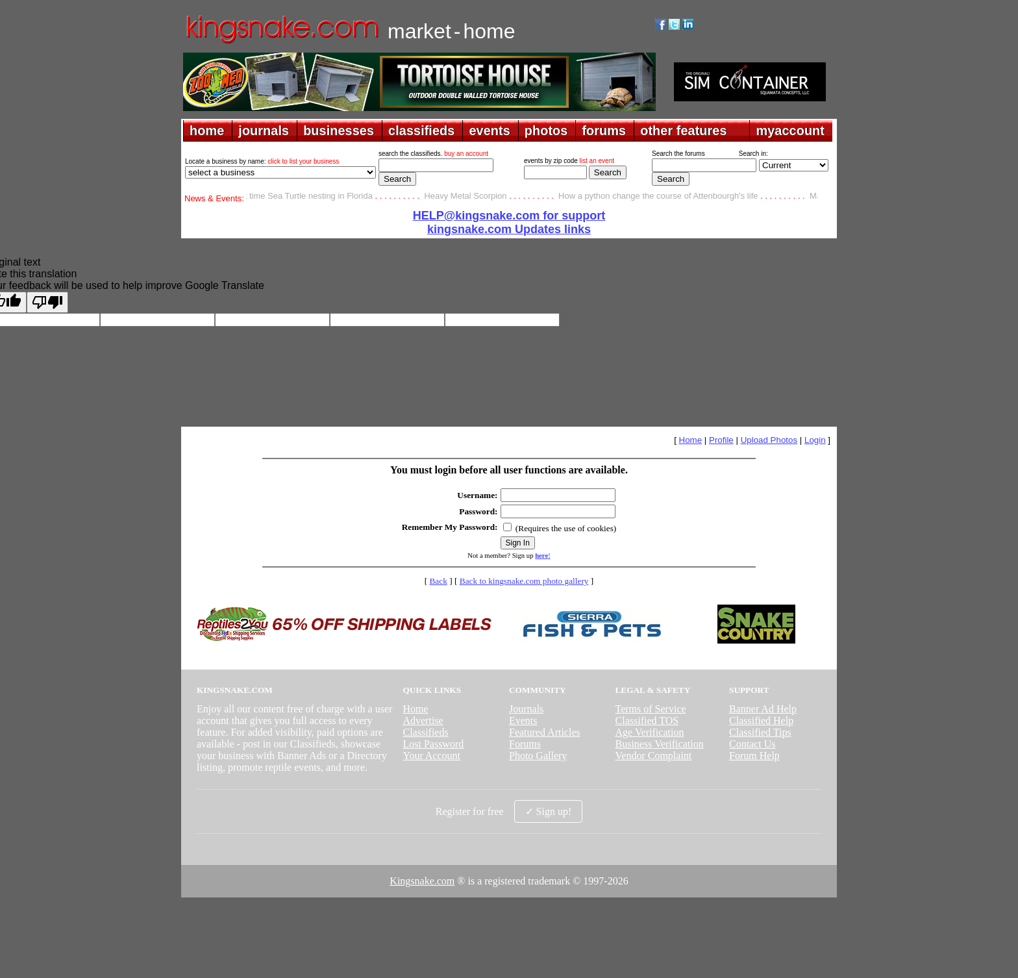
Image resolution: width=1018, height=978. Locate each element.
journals (263, 130)
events (489, 130)
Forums (525, 743)
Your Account (431, 755)
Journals (526, 708)
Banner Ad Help (763, 708)
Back (438, 581)
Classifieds (425, 732)
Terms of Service (650, 708)
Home (690, 440)
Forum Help (754, 755)
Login (815, 440)
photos (546, 130)
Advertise (423, 720)
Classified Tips (760, 732)
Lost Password (433, 743)
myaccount (790, 130)
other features (683, 130)
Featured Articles (544, 732)
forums (604, 130)
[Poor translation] (47, 302)
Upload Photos (769, 440)
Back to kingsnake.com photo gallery (524, 581)
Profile (721, 440)
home (207, 130)
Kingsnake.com (422, 880)
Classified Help (761, 720)
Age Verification (649, 732)
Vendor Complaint (653, 755)
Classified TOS (647, 720)
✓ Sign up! (548, 811)
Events (523, 720)
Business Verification (659, 743)
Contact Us (752, 743)
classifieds (421, 130)
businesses (338, 130)
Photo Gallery (538, 755)
